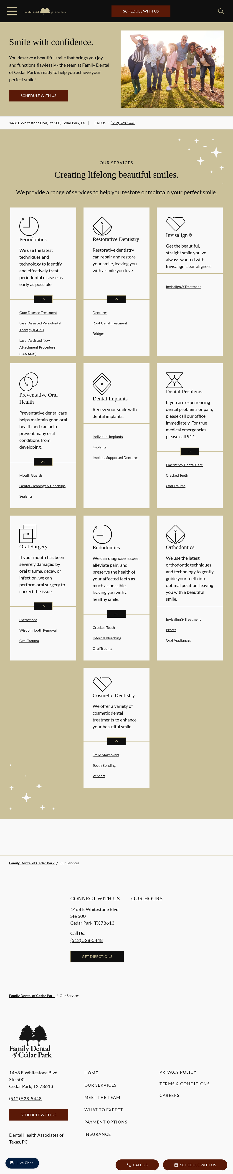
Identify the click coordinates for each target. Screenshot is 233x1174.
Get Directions (97, 956)
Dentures (100, 312)
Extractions (28, 619)
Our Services (100, 1085)
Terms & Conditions (185, 1083)
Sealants (26, 496)
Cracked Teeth (177, 475)
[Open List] (43, 299)
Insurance (97, 1134)
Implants (99, 447)
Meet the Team (102, 1097)
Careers (170, 1095)
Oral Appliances (178, 640)
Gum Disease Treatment (38, 312)
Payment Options (106, 1121)
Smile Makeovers (106, 755)
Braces (171, 629)
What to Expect (103, 1109)
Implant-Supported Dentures (115, 457)
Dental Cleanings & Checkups (42, 485)
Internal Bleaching (107, 638)
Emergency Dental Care (184, 465)
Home (91, 1072)
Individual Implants (108, 436)
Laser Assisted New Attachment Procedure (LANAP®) (37, 347)
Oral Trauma (175, 485)
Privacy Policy (178, 1072)
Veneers (99, 776)
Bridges (98, 333)
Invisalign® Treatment (183, 286)
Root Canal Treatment (110, 323)
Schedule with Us (141, 11)
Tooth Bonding (104, 765)
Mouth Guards (31, 475)
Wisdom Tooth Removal (38, 630)
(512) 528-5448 (123, 123)
